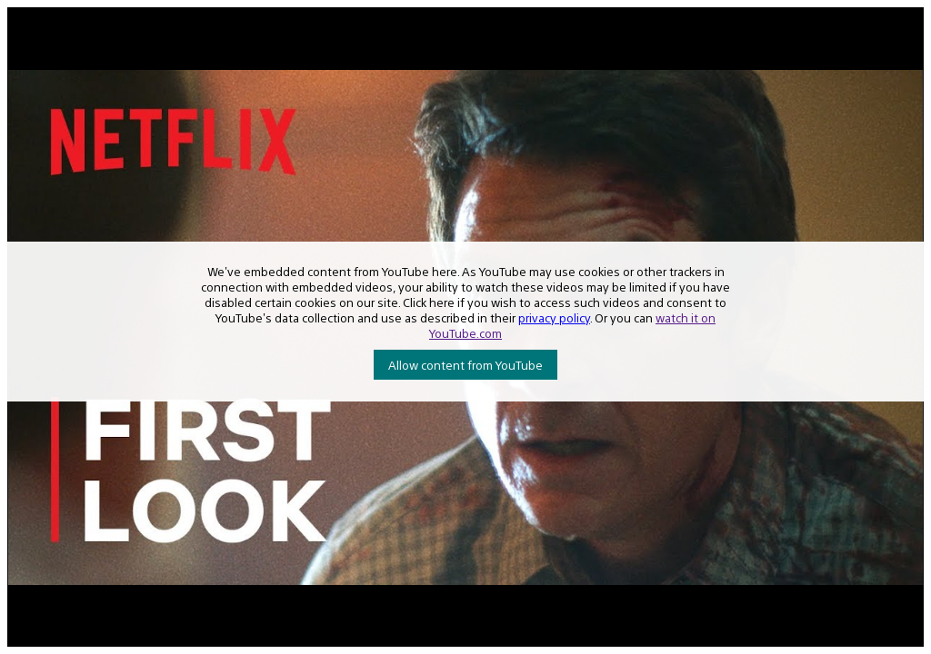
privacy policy (554, 317)
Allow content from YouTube (465, 364)
